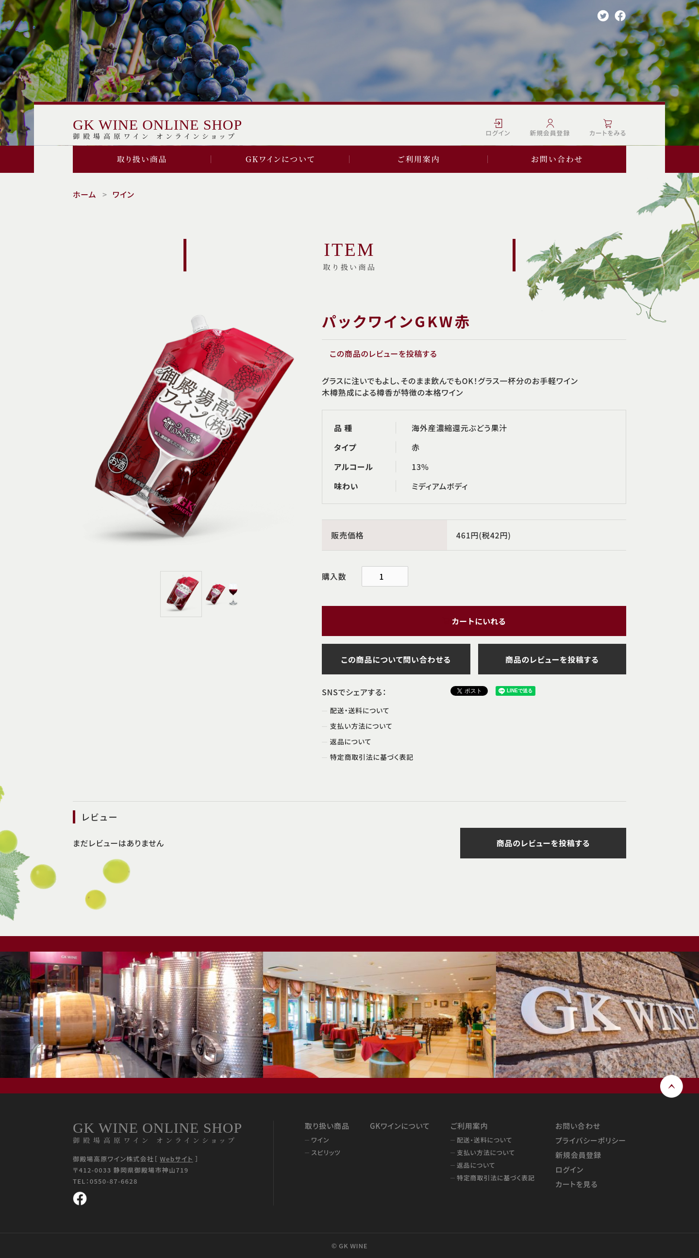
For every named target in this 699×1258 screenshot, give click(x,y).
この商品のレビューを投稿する (383, 353)
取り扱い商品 (142, 159)
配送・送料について (360, 710)
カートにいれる (474, 621)
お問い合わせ (557, 159)
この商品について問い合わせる (396, 659)
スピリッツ (326, 1152)
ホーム (84, 194)
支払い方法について (361, 726)
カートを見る (576, 1184)
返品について (350, 741)
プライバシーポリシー (590, 1140)
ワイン (123, 194)
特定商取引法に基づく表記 (372, 757)
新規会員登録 (578, 1155)
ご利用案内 (418, 159)
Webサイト (176, 1158)
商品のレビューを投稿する (552, 659)
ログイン (569, 1169)
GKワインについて (280, 159)
